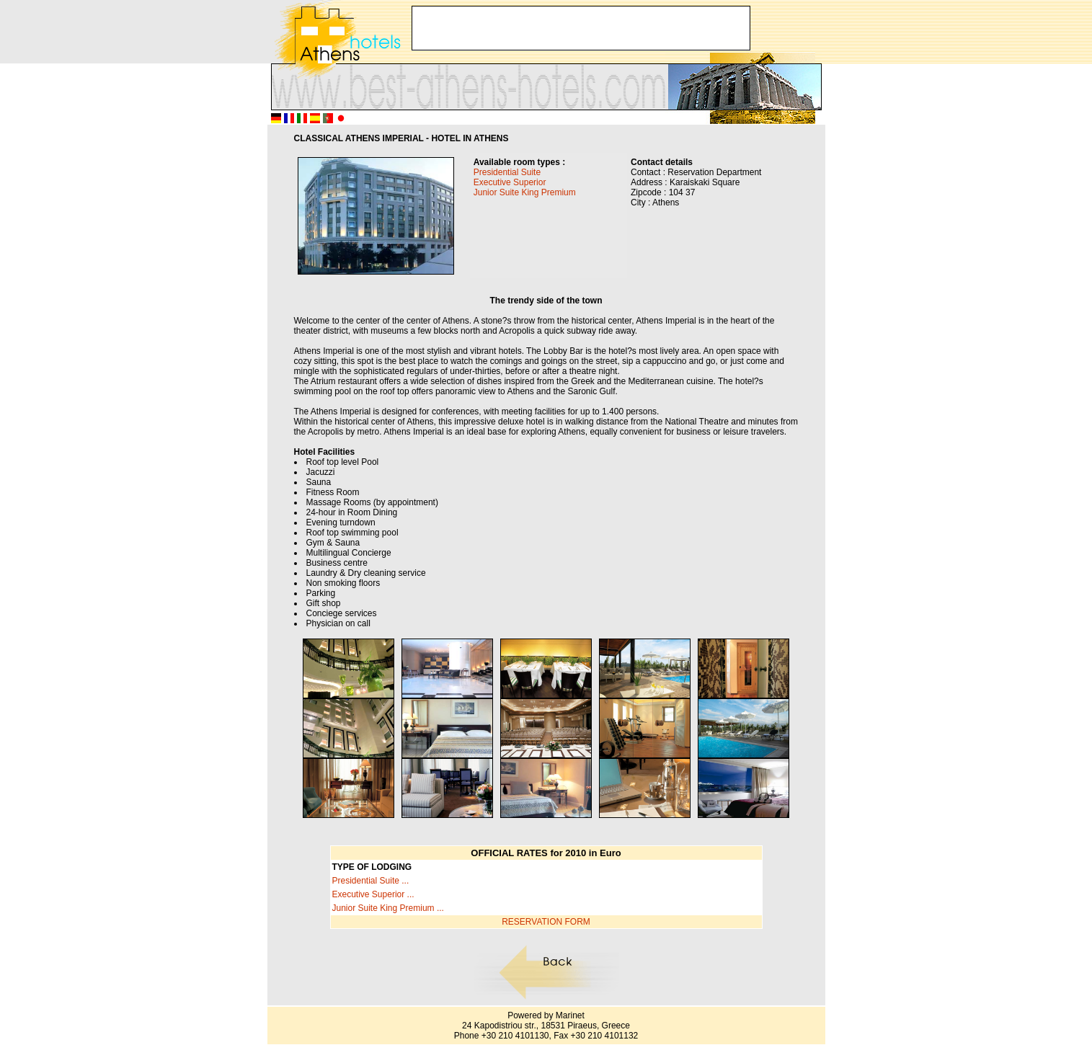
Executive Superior (510, 182)
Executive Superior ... (373, 894)
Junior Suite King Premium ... (388, 908)
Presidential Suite (507, 172)
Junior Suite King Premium (525, 192)
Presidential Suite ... (370, 881)
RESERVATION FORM (546, 922)
